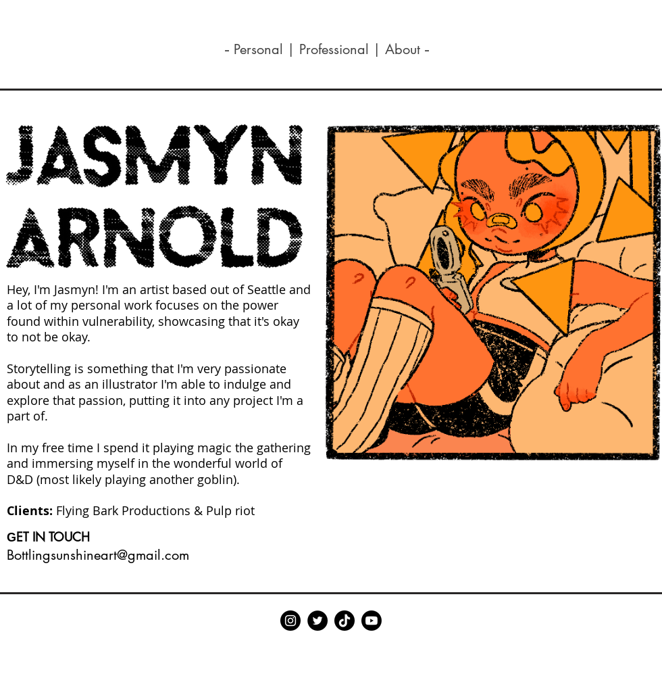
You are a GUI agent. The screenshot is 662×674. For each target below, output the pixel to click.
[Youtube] (371, 620)
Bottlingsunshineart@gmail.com (98, 555)
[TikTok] (344, 620)
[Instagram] (290, 620)
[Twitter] (317, 620)
